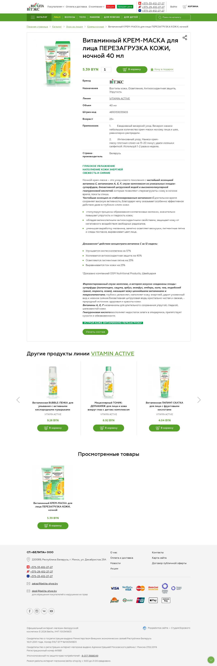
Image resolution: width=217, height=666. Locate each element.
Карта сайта (159, 557)
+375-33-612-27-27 (151, 3)
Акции (110, 6)
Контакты (158, 552)
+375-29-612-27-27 (151, 7)
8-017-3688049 (90, 655)
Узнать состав (95, 331)
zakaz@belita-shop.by (45, 583)
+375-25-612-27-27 (151, 10)
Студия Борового (180, 628)
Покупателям (55, 6)
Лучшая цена (125, 6)
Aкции (114, 568)
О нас (113, 552)
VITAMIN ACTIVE (119, 98)
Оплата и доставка (76, 6)
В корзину (132, 69)
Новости (115, 563)
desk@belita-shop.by (44, 591)
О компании (96, 6)
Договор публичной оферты (169, 563)
